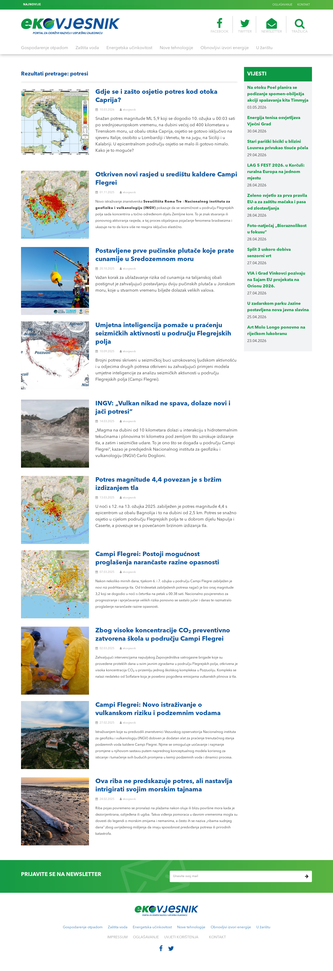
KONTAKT (303, 4)
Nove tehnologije (176, 48)
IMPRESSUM (117, 937)
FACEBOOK (219, 25)
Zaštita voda (87, 48)
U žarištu (264, 48)
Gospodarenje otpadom (44, 48)
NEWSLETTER (271, 25)
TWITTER (245, 25)
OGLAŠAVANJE (282, 4)
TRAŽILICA (300, 25)
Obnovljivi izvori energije (224, 48)
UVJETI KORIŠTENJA (181, 937)
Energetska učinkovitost (129, 48)
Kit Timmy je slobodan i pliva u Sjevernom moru (76, 4)
